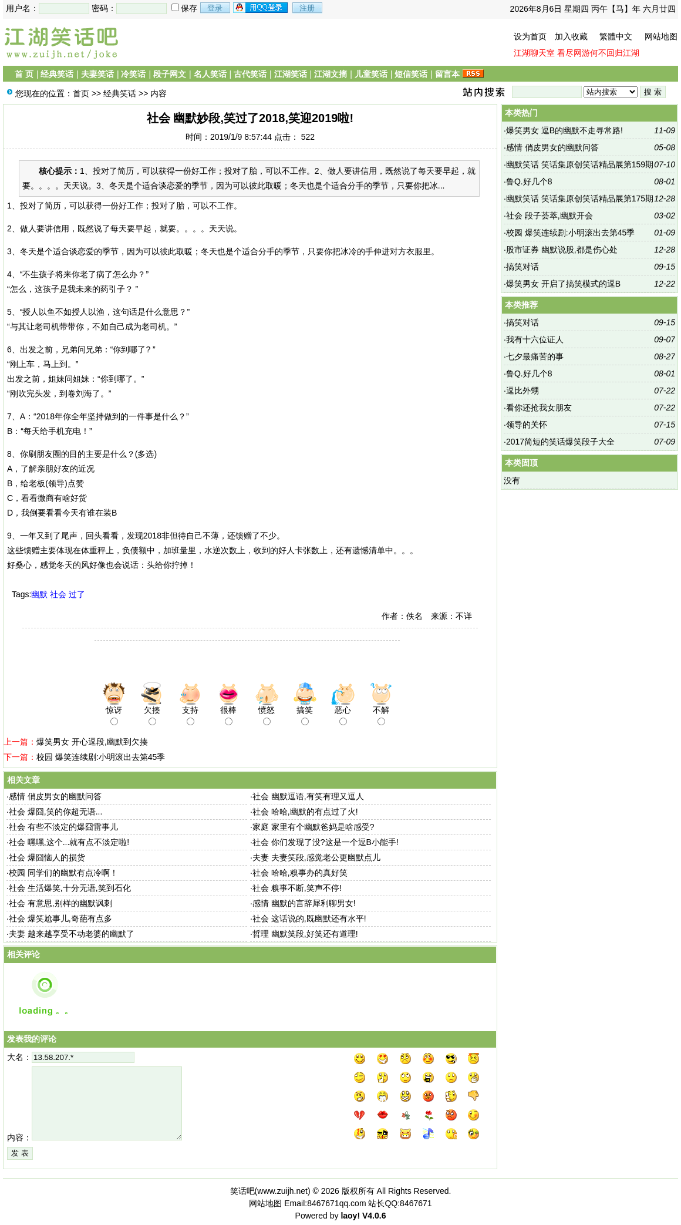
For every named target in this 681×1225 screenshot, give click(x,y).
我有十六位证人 (535, 339)
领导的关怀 (526, 424)
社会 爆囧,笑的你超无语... (55, 811)
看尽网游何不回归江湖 (598, 53)
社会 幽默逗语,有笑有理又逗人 (308, 796)
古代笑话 (250, 74)
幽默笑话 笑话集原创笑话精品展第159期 (579, 164)
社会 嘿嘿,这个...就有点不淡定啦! (69, 842)
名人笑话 (210, 74)
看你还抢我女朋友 (539, 407)
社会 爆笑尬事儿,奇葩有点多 (60, 918)
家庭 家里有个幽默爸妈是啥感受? (313, 827)
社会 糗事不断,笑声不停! (297, 888)
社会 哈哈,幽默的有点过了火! (305, 811)
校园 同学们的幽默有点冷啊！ (63, 872)
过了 (77, 594)
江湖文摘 (330, 74)
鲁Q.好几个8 (529, 181)
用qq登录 (261, 7)
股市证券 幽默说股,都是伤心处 (562, 249)
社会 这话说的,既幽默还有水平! (309, 918)
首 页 (24, 74)
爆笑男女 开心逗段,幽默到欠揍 (92, 741)
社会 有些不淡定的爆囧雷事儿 (63, 827)
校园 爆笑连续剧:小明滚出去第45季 (100, 757)
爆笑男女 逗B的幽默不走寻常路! (564, 130)
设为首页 (530, 36)
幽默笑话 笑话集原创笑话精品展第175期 (579, 198)
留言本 (447, 74)
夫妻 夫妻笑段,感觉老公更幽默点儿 (316, 857)
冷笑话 (133, 74)
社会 (58, 594)
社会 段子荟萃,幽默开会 (549, 215)
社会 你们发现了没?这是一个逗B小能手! (325, 842)
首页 (81, 93)
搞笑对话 (522, 266)
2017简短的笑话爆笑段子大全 (560, 441)
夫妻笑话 (97, 74)
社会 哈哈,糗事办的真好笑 (300, 872)
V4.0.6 (374, 1215)
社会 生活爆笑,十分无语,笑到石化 (70, 888)
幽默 (39, 594)
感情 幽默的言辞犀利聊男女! (304, 903)
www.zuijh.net (282, 1191)
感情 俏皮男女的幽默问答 (55, 796)
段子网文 (169, 74)
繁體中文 (615, 36)
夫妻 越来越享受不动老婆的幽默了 (71, 933)
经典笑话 (57, 74)
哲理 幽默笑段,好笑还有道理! (305, 933)
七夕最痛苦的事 (535, 356)
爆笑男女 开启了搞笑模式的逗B (563, 283)
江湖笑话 (290, 74)
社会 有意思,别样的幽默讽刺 (60, 903)
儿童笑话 (371, 74)
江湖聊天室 (534, 53)
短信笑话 (411, 74)
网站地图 (661, 36)
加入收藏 (571, 36)
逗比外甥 (522, 390)
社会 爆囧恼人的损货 (47, 857)
